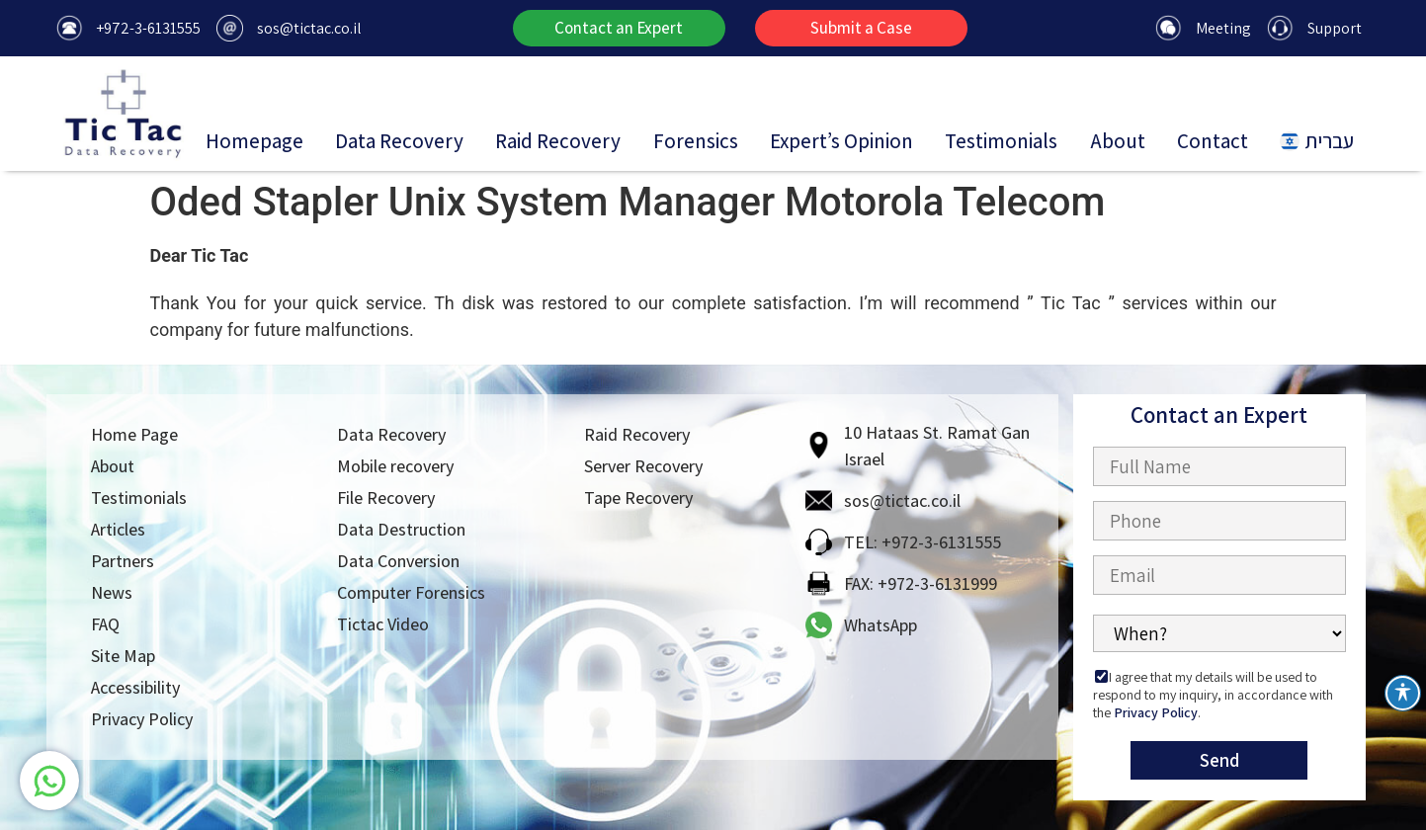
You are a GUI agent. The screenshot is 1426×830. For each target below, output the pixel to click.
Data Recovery (399, 140)
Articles (118, 529)
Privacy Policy (142, 718)
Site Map (123, 655)
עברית (1317, 140)
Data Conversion (398, 560)
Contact (1212, 140)
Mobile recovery (395, 466)
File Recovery (386, 497)
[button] (619, 28)
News (111, 592)
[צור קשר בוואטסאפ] (62, 780)
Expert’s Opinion (841, 140)
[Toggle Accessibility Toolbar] (1402, 693)
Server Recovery (643, 466)
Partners (122, 560)
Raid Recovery (558, 140)
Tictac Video (383, 624)
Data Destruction (401, 529)
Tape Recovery (638, 497)
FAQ (105, 624)
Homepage (254, 140)
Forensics (695, 140)
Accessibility (135, 687)
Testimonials (1001, 140)
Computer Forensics (411, 592)
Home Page (134, 434)
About (1117, 140)
